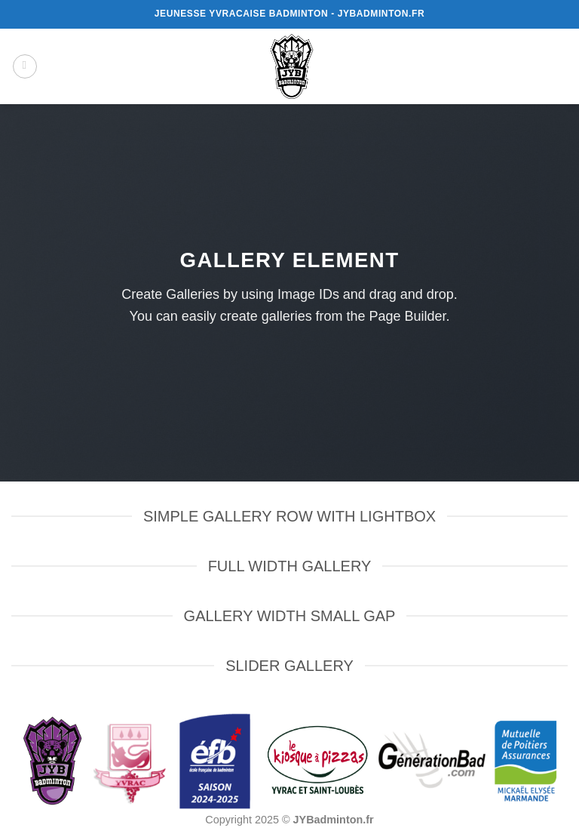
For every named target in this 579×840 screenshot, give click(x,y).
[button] (25, 66)
